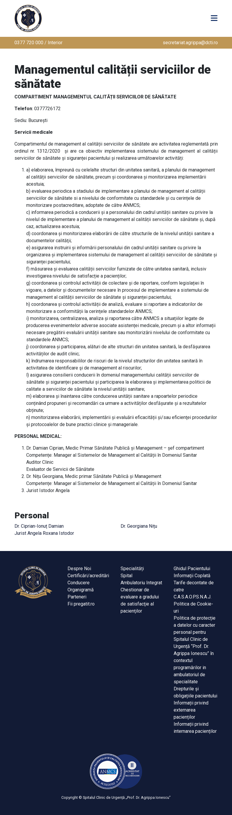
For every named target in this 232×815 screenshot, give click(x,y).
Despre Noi (79, 568)
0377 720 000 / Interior (38, 42)
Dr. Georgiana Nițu (139, 526)
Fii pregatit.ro (81, 604)
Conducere (79, 582)
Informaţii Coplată (192, 575)
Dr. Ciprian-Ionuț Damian (39, 526)
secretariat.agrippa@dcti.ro (190, 42)
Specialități (132, 568)
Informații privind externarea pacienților (191, 710)
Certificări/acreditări (88, 575)
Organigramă (81, 590)
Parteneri (77, 597)
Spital (126, 575)
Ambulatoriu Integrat (141, 582)
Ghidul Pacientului (192, 568)
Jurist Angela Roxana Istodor (44, 533)
